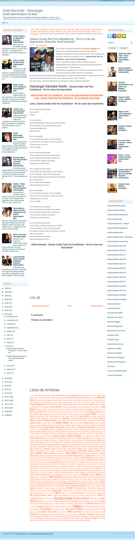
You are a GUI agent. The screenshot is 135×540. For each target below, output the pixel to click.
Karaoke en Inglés (114, 348)
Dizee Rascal (99, 427)
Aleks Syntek (39, 400)
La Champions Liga (99, 457)
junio (9, 339)
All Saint (102, 400)
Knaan (46, 457)
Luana (62, 472)
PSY (74, 488)
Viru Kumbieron (99, 516)
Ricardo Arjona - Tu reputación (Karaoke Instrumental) (19, 39)
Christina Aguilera (50, 420)
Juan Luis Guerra (94, 451)
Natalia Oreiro (44, 483)
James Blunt (92, 446)
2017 (7, 382)
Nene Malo (90, 483)
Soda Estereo (60, 509)
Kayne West (47, 455)
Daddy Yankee (62, 422)
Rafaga (37, 495)
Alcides (48, 397)
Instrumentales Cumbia (116, 210)
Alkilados (97, 400)
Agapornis (74, 395)
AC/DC (32, 395)
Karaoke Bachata (114, 304)
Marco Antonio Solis (70, 477)
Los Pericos (41, 470)
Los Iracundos (86, 468)
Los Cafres (34, 468)
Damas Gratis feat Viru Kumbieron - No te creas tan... (16, 350)
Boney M (67, 412)
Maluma (84, 474)
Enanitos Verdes (58, 436)
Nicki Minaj (34, 486)
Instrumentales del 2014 (116, 268)
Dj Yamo (36, 429)
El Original (44, 433)
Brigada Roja (84, 412)
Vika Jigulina (55, 516)
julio (8, 335)
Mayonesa (69, 479)
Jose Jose (58, 451)
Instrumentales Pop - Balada (118, 224)
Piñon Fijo (64, 493)
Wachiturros (40, 518)
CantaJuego (33, 416)
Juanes (38, 453)
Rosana (102, 501)
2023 (7, 299)
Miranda (75, 481)
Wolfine (32, 520)
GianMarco (67, 440)
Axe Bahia (46, 407)
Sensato (52, 506)
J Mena (70, 446)
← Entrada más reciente (40, 306)
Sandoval (57, 503)
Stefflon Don (98, 509)
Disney (92, 427)
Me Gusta (83, 479)
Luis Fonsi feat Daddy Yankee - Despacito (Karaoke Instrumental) (19, 261)
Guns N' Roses (42, 444)
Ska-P (53, 509)
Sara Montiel (70, 503)
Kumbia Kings (69, 457)
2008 (7, 415)
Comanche (90, 420)
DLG (53, 423)
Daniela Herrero (47, 425)
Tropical (90, 514)
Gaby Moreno (53, 440)
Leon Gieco (81, 464)
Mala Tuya (76, 475)
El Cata (78, 431)
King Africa (39, 457)
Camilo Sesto (101, 414)
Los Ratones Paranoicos (62, 470)
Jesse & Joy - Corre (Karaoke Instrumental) (19, 111)
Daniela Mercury (59, 425)
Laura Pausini (61, 464)
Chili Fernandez (93, 418)
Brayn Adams (75, 412)
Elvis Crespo (39, 436)
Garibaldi (61, 440)
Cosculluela (98, 420)
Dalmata (79, 423)
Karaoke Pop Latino (115, 317)
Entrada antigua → (97, 306)
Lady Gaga (56, 462)
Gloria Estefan (39, 442)
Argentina (44, 29)
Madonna (53, 475)
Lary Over (94, 462)
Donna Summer (67, 429)
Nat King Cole (34, 483)
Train (74, 514)
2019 (7, 314)
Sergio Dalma (59, 506)
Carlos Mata (74, 416)
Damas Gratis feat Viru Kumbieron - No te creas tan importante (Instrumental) (67, 95)
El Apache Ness (70, 431)
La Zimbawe (47, 462)
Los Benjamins (81, 466)
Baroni (63, 409)
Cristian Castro (35, 423)
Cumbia (51, 29)
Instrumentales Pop (114, 219)
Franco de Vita (83, 438)
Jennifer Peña (61, 449)
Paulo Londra (68, 490)
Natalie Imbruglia (55, 483)
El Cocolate (84, 431)
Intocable (50, 446)
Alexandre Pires (67, 400)
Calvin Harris (79, 414)
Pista (69, 31)
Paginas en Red (127, 533)
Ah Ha (94, 395)
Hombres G (43, 446)
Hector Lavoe (85, 444)
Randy (55, 495)
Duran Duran (98, 429)
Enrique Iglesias (74, 436)
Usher (98, 514)
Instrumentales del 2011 (116, 255)
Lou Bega (49, 472)
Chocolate (39, 420)
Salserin (51, 503)
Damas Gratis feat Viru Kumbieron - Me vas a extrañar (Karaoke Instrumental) (125, 174)
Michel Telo (49, 481)
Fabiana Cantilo (36, 438)
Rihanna (39, 501)
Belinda (75, 409)
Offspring (99, 486)
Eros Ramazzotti (88, 436)
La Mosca (81, 460)
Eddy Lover (52, 431)
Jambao (84, 446)
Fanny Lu (45, 438)
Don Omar (44, 429)
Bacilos (75, 407)
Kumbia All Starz (58, 457)
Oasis (93, 486)
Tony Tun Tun (66, 514)
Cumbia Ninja (46, 423)
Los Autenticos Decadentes (67, 466)
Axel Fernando (56, 407)
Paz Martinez (78, 490)
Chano (60, 418)
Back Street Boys (84, 407)
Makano (59, 475)
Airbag (99, 395)
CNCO (36, 414)
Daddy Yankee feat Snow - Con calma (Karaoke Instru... (16, 358)
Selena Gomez (44, 506)
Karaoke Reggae (113, 322)
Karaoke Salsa (113, 335)
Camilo (93, 414)
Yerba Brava (58, 520)
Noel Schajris (80, 486)
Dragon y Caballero (79, 429)
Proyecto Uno (88, 493)
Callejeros (71, 414)
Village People (64, 516)
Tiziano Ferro (42, 514)
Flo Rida (69, 438)
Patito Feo (101, 488)
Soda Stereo (70, 509)
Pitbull (57, 492)
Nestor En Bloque (99, 483)
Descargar (70, 29)
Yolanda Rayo (66, 520)
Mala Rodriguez (68, 475)
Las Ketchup (34, 464)
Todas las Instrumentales (81, 31)
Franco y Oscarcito (95, 438)
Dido (77, 427)
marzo (9, 366)
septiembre (11, 328)
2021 (7, 307)
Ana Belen (77, 402)
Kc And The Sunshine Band (60, 455)
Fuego (45, 440)
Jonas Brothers (40, 451)
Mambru (92, 475)
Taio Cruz (33, 512)
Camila (87, 414)
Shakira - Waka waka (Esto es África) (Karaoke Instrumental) (19, 187)
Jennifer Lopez (49, 449)
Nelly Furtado (81, 483)
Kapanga (87, 453)
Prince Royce (78, 493)
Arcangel (97, 404)
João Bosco (73, 451)
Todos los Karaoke (114, 375)
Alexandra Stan (57, 400)
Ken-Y (83, 455)
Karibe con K (95, 453)
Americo (70, 402)
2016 (7, 386)
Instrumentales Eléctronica (117, 215)
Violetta (91, 516)
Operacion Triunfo (43, 488)
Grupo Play (96, 442)
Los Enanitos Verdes (66, 468)
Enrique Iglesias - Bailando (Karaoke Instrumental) (125, 70)
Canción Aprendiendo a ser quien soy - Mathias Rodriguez (125, 87)
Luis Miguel (44, 474)
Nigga (49, 486)
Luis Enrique (91, 472)
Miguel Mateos (58, 481)
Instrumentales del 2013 (116, 264)
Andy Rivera (47, 404)
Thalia (69, 511)
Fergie (56, 438)
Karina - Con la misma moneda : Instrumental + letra (124, 158)
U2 (95, 514)
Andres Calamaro (36, 404)
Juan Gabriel (82, 451)
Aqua (87, 404)
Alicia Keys (89, 400)
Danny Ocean (90, 425)
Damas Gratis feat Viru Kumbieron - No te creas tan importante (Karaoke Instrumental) (62, 40)
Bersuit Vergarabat (86, 409)
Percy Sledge (97, 490)
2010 (7, 408)
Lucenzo (76, 472)
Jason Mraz (38, 449)
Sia (84, 506)
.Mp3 (37, 29)
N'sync (98, 481)
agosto (10, 331)
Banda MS (46, 409)
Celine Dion (53, 418)
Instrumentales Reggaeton (117, 228)
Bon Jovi (61, 412)
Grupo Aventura (77, 442)
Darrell (98, 425)
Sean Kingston (80, 503)
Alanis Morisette (40, 397)
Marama (45, 477)
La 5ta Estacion (86, 457)
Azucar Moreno (67, 407)
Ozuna (69, 488)
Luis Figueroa (100, 472)
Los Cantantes (43, 468)
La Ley (63, 460)
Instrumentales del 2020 (116, 295)
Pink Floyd (50, 493)
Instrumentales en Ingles (116, 299)
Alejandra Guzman (59, 397)
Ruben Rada (43, 503)
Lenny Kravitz (71, 464)
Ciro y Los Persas (72, 420)
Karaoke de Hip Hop (115, 344)
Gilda (99, 440)
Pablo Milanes (92, 488)
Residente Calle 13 (37, 498)
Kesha (88, 455)
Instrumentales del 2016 (116, 277)
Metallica (96, 479)
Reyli (52, 498)
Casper (38, 418)
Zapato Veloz (75, 520)
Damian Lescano (35, 425)
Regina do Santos (91, 495)
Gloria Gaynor (50, 442)
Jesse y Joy (82, 449)
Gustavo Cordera (64, 444)
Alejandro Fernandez (75, 397)
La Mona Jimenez (71, 460)
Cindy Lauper (61, 420)
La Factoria (42, 460)
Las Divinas (101, 462)
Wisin (83, 518)
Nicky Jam (42, 486)
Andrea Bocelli (100, 402)
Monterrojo (92, 481)
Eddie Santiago (41, 431)
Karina (102, 453)
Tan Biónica (42, 512)
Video (94, 31)
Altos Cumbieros (35, 402)
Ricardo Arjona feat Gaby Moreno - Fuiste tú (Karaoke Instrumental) (20, 162)
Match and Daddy (59, 479)
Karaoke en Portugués (115, 357)
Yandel (51, 520)
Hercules (35, 446)
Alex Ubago (48, 400)
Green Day (68, 442)
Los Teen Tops (40, 472)
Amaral (65, 402)
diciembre (11, 317)
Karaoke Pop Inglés (114, 313)
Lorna (100, 464)
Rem (104, 495)
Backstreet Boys (96, 407)
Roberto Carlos (59, 501)
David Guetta (49, 427)
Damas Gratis (60, 29)
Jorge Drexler (50, 451)
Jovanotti (66, 451)
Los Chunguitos (53, 468)
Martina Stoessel (47, 479)
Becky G (69, 409)
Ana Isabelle (86, 402)
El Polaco (52, 433)
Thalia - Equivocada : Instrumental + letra (18, 136)
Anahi (93, 402)
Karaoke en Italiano (114, 353)
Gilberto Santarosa (90, 440)
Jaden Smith (78, 446)
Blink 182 (46, 412)
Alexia (75, 400)
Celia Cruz (45, 418)
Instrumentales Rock (115, 232)
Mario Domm (82, 477)
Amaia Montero (47, 402)
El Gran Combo (35, 433)
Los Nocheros (97, 468)
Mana (97, 474)
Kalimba (81, 453)
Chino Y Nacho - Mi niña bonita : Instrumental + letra (19, 63)
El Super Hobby (98, 433)
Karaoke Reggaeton (115, 326)
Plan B (70, 493)
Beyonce (96, 409)
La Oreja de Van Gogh (94, 459)
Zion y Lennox (85, 520)
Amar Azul (58, 402)
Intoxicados (57, 446)
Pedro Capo (87, 490)
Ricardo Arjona (63, 498)
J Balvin (65, 446)
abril (8, 346)
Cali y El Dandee (56, 414)
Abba (36, 395)
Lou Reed (56, 472)
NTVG (103, 481)
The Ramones (95, 512)
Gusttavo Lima (75, 444)
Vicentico (37, 516)
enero (9, 373)
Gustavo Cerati (53, 444)
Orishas (52, 488)
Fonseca (74, 438)
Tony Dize (58, 514)
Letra (65, 31)
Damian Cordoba (99, 423)
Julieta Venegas (49, 453)
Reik (100, 495)
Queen (103, 493)
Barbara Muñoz (55, 409)
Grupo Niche (87, 442)
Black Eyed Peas (36, 411)
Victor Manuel (46, 516)
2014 (7, 393)
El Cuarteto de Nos (94, 431)
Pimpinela (39, 493)
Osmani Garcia (61, 488)
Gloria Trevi (59, 442)
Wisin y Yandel (91, 518)
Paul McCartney (45, 490)
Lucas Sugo (68, 472)
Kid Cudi (32, 457)
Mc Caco (76, 479)
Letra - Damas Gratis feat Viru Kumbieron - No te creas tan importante (67, 98)
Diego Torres (84, 427)
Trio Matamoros (81, 514)
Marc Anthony (55, 477)
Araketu (91, 404)
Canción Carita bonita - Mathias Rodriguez (124, 99)
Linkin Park (90, 464)
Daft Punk (73, 423)
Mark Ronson (93, 477)
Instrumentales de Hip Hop (117, 241)
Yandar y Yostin (43, 520)
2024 (7, 296)
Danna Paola (81, 425)
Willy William (75, 518)
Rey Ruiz (47, 498)
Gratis (77, 29)
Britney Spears (94, 411)
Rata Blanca (63, 495)
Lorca (96, 464)
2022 (7, 303)
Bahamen (39, 409)
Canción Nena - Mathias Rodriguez (124, 186)
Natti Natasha (67, 483)
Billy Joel (102, 409)
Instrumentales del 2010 (116, 250)
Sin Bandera (45, 509)
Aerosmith (65, 395)
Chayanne (66, 418)
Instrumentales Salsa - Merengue (120, 237)
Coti (103, 420)
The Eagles (86, 512)
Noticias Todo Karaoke (116, 362)
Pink (44, 493)
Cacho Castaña (44, 414)
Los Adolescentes (51, 466)
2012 (7, 400)
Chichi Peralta (82, 418)
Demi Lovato (60, 427)
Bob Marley (54, 412)
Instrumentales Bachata (116, 206)
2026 (7, 288)
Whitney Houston (58, 518)
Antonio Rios (81, 404)
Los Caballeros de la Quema (96, 466)
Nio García (55, 486)
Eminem (48, 436)
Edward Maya (60, 431)
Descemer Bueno (70, 427)
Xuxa (36, 520)
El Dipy (103, 431)
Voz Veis (33, 518)
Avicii (41, 407)
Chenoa (73, 418)
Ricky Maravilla (95, 498)
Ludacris (83, 472)
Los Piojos (49, 470)
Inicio (5, 23)
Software (79, 509)
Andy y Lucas (57, 404)
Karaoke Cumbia (113, 308)
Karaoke (59, 31)
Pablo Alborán (82, 488)
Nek (74, 483)
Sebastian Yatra (92, 503)
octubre (10, 324)
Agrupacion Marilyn (85, 395)
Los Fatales (77, 468)
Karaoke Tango (113, 340)
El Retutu (82, 433)
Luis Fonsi (34, 474)
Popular (112, 48)
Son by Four (89, 509)
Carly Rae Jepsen (96, 416)
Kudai (50, 457)
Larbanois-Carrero (85, 462)
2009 (7, 411)
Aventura (35, 407)
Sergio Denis (68, 506)
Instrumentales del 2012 (116, 259)
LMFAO (77, 457)
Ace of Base (52, 395)
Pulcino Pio (96, 493)
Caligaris (65, 414)
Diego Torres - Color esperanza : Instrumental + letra (20, 88)
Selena (36, 506)
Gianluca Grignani (78, 440)
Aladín (32, 397)
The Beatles (77, 512)
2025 (7, 292)
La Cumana (33, 460)
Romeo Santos (83, 501)
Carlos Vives (84, 416)
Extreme (102, 436)
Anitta (74, 404)
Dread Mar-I (90, 429)
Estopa (96, 436)
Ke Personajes (75, 455)
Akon (103, 395)
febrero (10, 369)
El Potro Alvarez (60, 433)
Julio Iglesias (60, 453)
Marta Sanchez (35, 479)
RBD (31, 495)
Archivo (123, 48)
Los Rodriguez (97, 470)
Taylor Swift (52, 512)
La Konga (56, 460)
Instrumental (85, 29)
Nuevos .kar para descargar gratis (19, 235)
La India (50, 460)
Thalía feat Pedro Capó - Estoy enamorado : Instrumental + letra (124, 58)
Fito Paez (62, 438)
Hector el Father (95, 444)
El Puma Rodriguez (73, 433)
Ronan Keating (94, 501)
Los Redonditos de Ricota (81, 470)
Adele (58, 395)
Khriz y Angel (101, 455)
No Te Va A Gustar (67, 486)
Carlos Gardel (65, 416)
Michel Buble (40, 481)
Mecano (89, 479)
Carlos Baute (55, 416)
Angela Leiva (67, 404)
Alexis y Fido (81, 400)
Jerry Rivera (71, 449)
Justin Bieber (71, 453)
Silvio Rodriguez (95, 506)
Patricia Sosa (35, 490)
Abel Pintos (43, 395)
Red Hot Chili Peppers (76, 495)
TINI (103, 509)
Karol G (33, 455)
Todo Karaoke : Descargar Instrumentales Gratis (23, 12)
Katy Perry (39, 455)
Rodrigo (68, 501)
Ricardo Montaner (81, 498)
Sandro (63, 503)
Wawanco (49, 518)
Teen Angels (62, 512)
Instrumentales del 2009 (116, 246)
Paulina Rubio (56, 490)
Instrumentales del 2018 (46, 31)
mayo (9, 342)
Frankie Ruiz (39, 440)
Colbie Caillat (82, 420)
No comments (41, 45)
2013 (7, 397)
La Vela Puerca (38, 462)
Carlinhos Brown (43, 416)
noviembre (11, 320)
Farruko (51, 438)
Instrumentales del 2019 (116, 290)
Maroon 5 (101, 477)
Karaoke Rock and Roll (116, 331)
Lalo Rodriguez (74, 462)
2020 (7, 310)
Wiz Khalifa (101, 518)
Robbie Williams (48, 501)
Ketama (93, 455)
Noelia (88, 486)
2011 (7, 404)
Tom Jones (50, 514)
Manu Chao (38, 477)
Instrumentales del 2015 (116, 273)
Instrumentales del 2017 (116, 282)
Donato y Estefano (55, 429)
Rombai (75, 501)
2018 (7, 378)
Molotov (80, 481)
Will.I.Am (67, 518)
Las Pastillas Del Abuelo (47, 464)
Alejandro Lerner (90, 397)
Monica (86, 481)
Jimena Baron (93, 449)
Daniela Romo (70, 425)
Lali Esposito (64, 462)
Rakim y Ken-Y (46, 495)
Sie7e (87, 506)
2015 (7, 389)
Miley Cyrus (67, 481)
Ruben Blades (34, 503)
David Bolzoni (39, 427)
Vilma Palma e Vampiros (79, 516)
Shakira (77, 506)
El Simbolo (89, 433)
